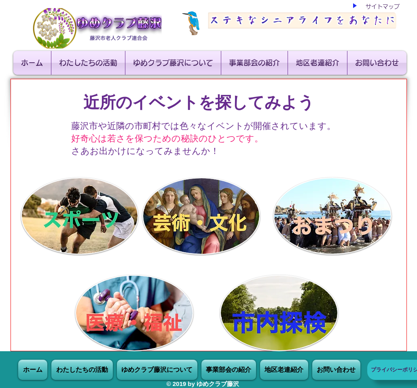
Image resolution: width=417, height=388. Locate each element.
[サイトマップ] (382, 7)
